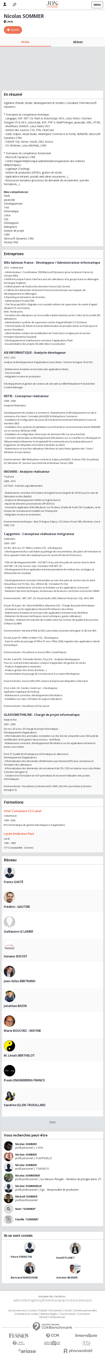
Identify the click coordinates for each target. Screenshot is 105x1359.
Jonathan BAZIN (15, 1006)
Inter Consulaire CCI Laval (22, 811)
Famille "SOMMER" (27, 1219)
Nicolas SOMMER (26, 1144)
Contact (33, 1310)
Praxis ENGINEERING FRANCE (24, 1080)
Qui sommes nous (17, 1310)
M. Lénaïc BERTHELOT (19, 1055)
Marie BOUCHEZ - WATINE (22, 1031)
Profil (25, 42)
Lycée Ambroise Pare (19, 834)
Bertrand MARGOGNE (24, 1277)
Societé (68, 1310)
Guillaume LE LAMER (18, 931)
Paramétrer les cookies (27, 1314)
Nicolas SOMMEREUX (28, 1186)
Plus (52, 1122)
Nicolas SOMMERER (27, 1175)
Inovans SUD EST (15, 956)
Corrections (84, 1314)
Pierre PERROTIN (21, 1257)
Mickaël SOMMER (26, 1196)
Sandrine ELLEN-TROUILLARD (24, 1105)
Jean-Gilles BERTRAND (19, 981)
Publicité (43, 1310)
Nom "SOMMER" (25, 1209)
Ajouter (15, 29)
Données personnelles (85, 1310)
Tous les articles (68, 1314)
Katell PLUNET (65, 1257)
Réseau (78, 42)
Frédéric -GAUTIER (17, 907)
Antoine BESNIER (67, 1277)
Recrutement (55, 1310)
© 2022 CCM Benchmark (52, 1317)
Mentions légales (49, 1314)
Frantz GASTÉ (13, 882)
